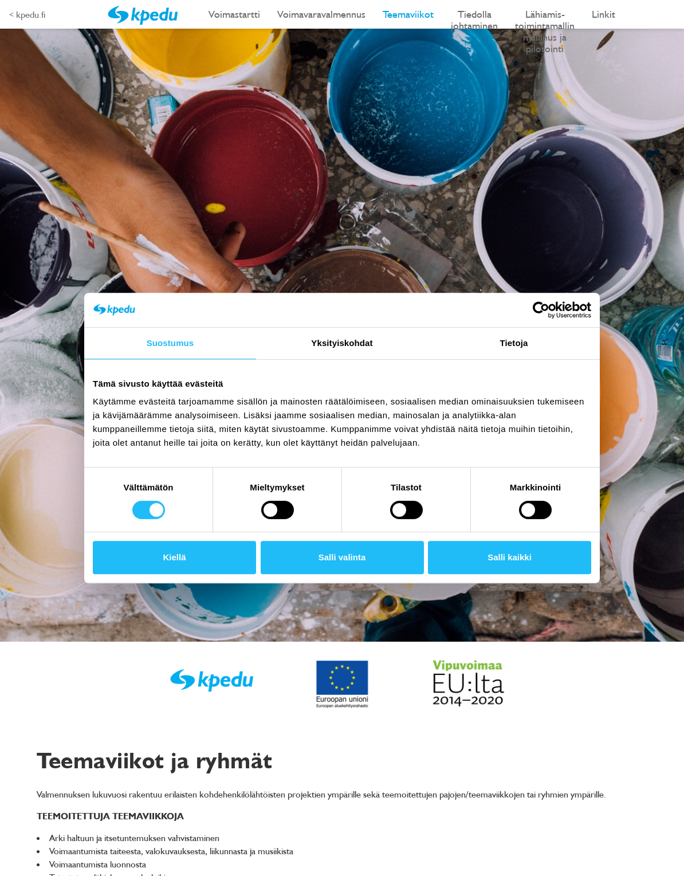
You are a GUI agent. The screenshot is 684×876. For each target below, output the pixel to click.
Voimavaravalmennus (321, 14)
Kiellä (174, 557)
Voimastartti (234, 14)
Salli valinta (342, 557)
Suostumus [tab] (170, 343)
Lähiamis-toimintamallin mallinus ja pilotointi (545, 18)
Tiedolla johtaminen (474, 18)
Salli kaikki (510, 557)
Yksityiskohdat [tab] (341, 343)
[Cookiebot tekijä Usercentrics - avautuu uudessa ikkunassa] (541, 310)
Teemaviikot (408, 14)
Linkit (603, 14)
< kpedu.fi (27, 14)
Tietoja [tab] (514, 343)
